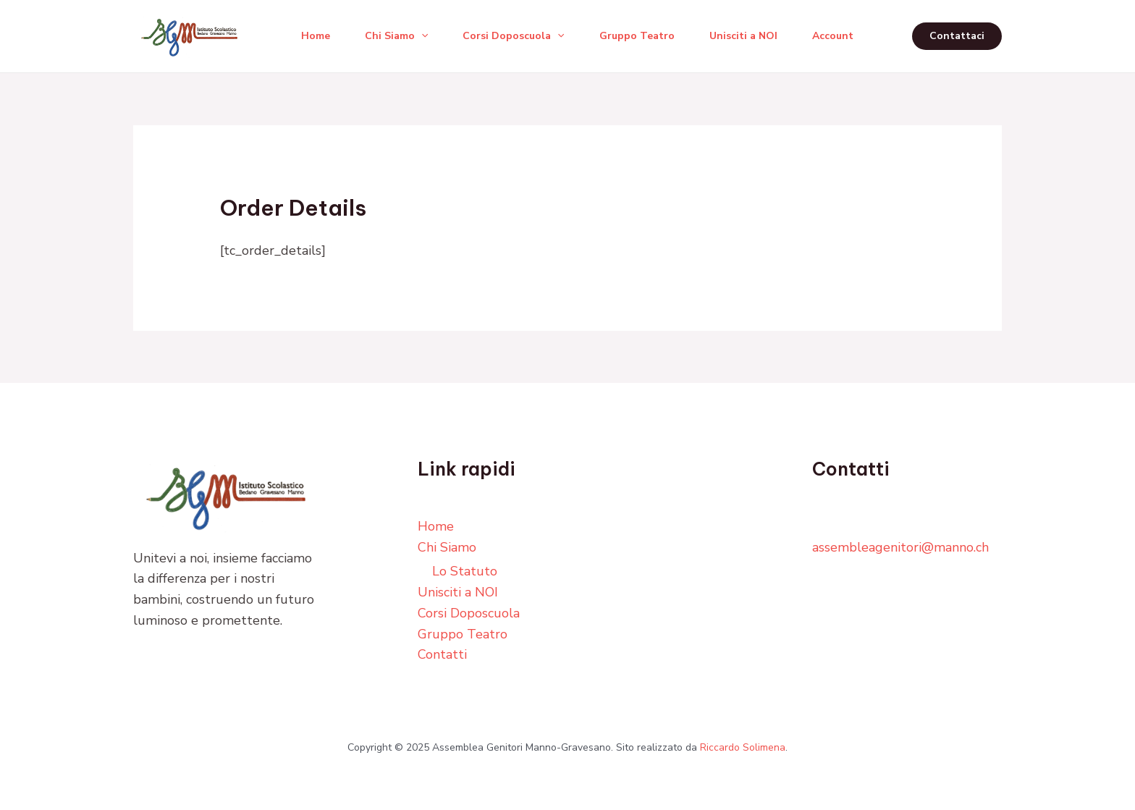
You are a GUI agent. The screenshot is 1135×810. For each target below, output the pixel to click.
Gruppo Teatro (637, 36)
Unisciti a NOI (743, 36)
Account (832, 36)
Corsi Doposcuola (513, 36)
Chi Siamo (396, 36)
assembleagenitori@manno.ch (900, 547)
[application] (421, 36)
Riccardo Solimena (742, 747)
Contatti (442, 654)
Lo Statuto (464, 571)
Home (315, 36)
